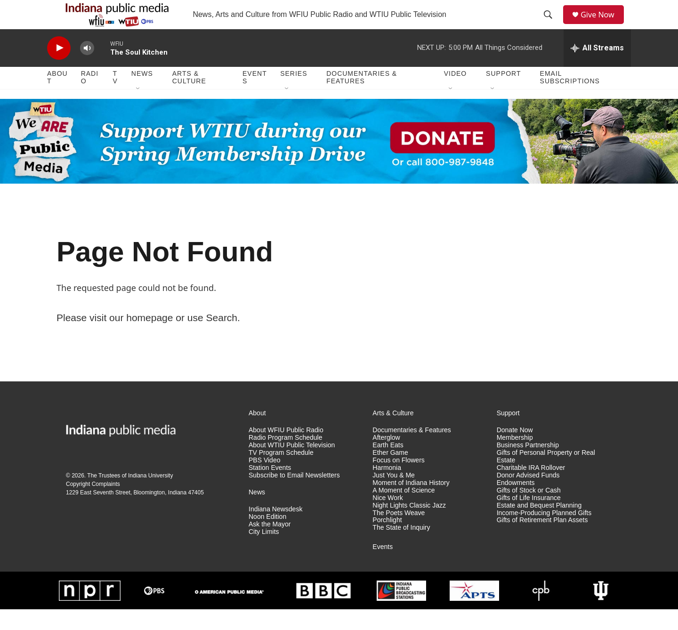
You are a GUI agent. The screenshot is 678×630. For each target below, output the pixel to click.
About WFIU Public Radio (286, 450)
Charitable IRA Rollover (531, 488)
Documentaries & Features (361, 97)
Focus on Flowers (398, 480)
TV (115, 97)
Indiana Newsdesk (275, 529)
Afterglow (386, 457)
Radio (89, 97)
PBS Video (264, 480)
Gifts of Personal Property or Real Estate (546, 476)
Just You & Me (393, 495)
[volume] (87, 68)
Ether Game (390, 473)
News (142, 94)
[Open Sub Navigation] (138, 109)
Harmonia (386, 488)
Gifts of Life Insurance (529, 518)
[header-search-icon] (551, 25)
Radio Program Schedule (285, 457)
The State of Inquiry (401, 548)
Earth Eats (387, 465)
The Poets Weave (398, 533)
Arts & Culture (189, 97)
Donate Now (515, 450)
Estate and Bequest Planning (539, 525)
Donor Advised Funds (528, 495)
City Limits (264, 552)
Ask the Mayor (270, 544)
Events (254, 97)
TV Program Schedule (281, 473)
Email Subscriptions (570, 97)
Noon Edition (267, 537)
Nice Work (387, 518)
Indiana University (150, 496)
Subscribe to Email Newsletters (294, 495)
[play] (58, 68)
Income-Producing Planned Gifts (544, 533)
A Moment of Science (403, 510)
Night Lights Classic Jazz (409, 525)
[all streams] (597, 68)
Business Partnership (528, 465)
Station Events (270, 488)
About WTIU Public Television (292, 465)
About (57, 97)
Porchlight (387, 540)
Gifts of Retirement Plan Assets (542, 540)
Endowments (516, 503)
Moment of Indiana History (410, 503)
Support (503, 94)
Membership (515, 457)
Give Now (603, 25)
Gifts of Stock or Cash (529, 510)
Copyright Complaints (93, 504)
